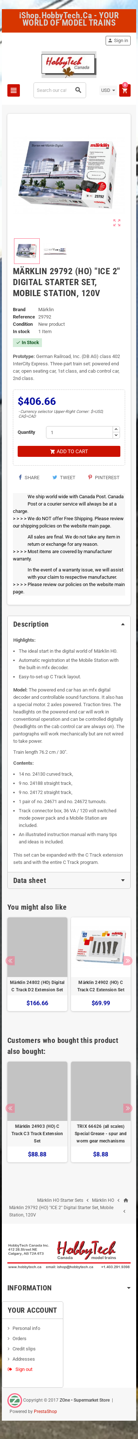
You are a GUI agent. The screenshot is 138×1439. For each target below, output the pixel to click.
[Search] (59, 90)
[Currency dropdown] (108, 90)
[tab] (69, 624)
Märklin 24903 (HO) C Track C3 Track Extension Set (37, 1134)
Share (28, 477)
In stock (21, 331)
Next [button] (127, 960)
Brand (19, 309)
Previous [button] (10, 960)
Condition (23, 324)
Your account (32, 1310)
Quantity (26, 432)
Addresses (24, 1359)
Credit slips (24, 1349)
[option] (37, 967)
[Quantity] (79, 432)
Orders (19, 1338)
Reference (24, 317)
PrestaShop (45, 1411)
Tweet (63, 477)
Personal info (26, 1328)
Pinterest (104, 477)
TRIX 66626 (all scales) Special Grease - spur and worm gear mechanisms (101, 1134)
